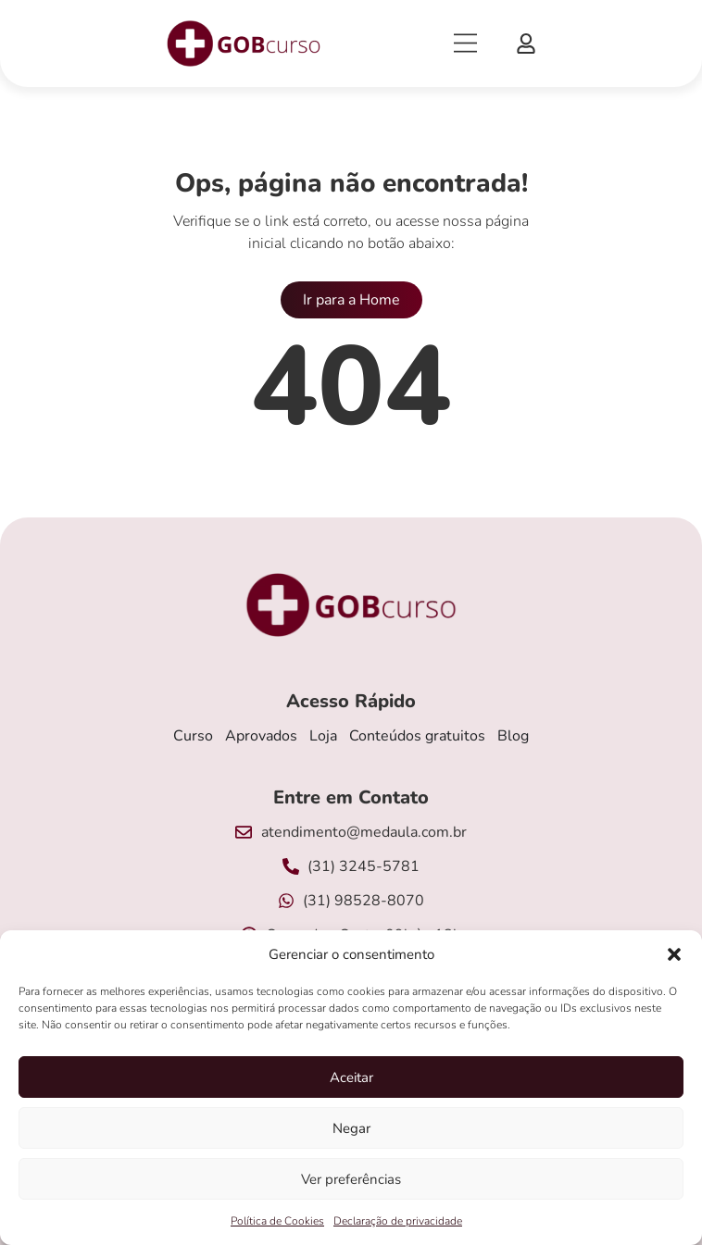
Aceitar (351, 1077)
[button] (674, 954)
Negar (351, 1128)
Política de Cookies (277, 1221)
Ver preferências (351, 1179)
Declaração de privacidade (397, 1221)
